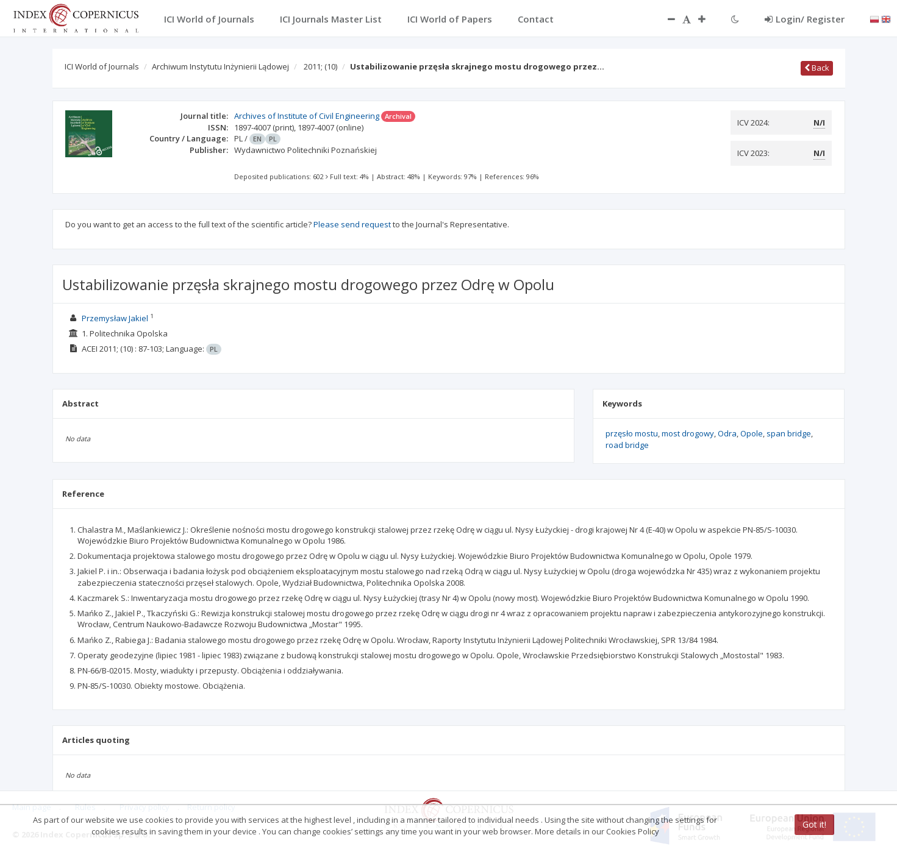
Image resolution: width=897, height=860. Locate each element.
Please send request (352, 224)
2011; (320, 66)
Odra (727, 433)
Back (816, 67)
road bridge (627, 444)
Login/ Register (805, 19)
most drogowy (688, 433)
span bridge (789, 433)
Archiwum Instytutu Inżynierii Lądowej (220, 66)
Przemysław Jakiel (115, 318)
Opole (751, 433)
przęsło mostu (632, 433)
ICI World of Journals (102, 66)
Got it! (814, 824)
